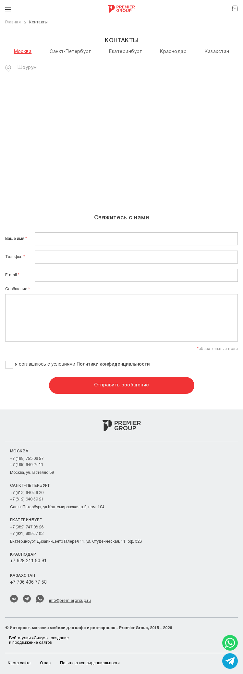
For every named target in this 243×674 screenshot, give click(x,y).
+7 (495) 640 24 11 (26, 465)
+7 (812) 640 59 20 (26, 493)
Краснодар (173, 52)
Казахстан (217, 52)
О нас (45, 663)
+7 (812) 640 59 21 (26, 499)
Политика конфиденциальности (90, 663)
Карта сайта (19, 663)
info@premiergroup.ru (70, 601)
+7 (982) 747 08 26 (26, 527)
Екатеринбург (125, 52)
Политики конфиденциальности (113, 364)
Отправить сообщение (121, 385)
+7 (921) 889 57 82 (26, 534)
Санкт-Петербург (70, 52)
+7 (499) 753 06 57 (26, 458)
